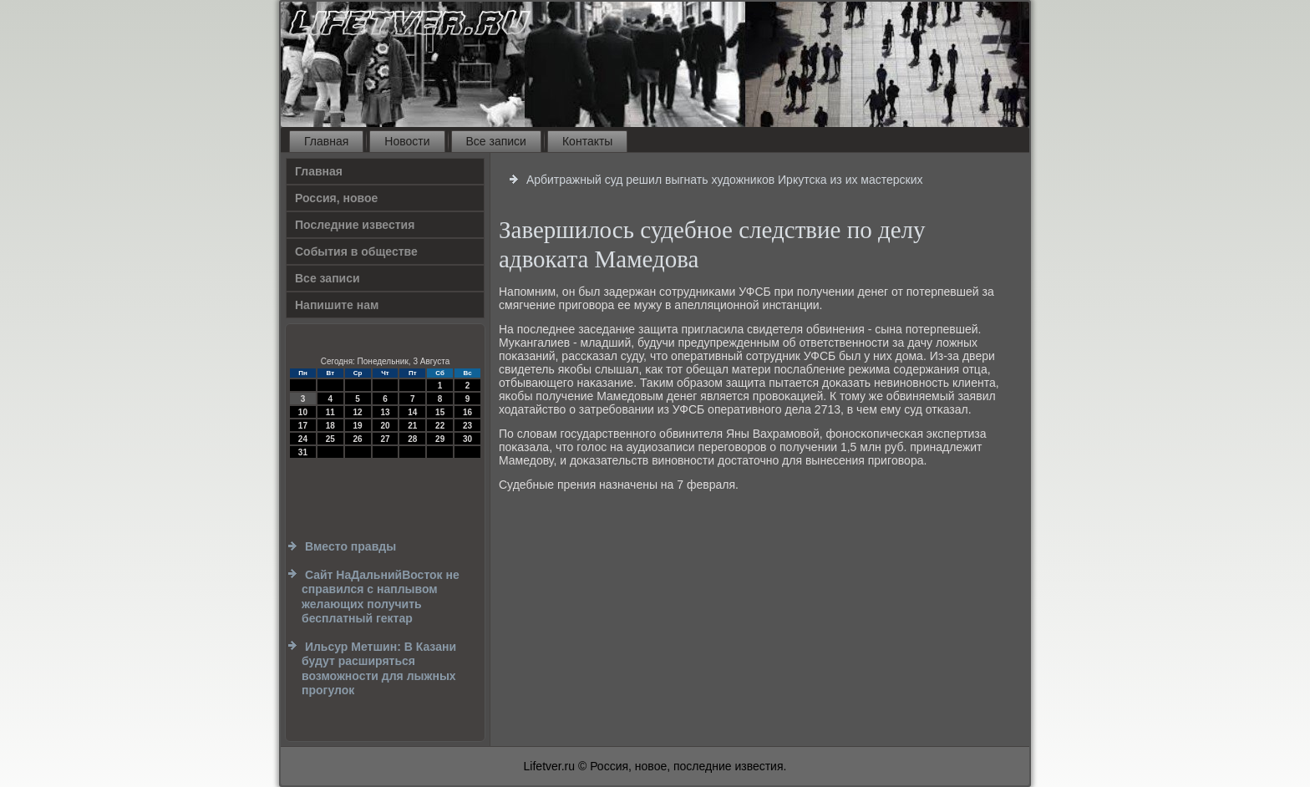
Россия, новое (336, 198)
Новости (406, 141)
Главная (326, 141)
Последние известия (354, 224)
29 (439, 439)
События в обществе (356, 251)
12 (358, 412)
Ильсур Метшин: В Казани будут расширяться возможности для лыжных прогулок (379, 669)
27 (384, 439)
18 (330, 425)
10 (302, 412)
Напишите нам (336, 305)
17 (302, 425)
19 (358, 425)
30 (467, 439)
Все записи (496, 141)
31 (302, 452)
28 (412, 439)
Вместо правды (350, 546)
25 (330, 439)
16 (467, 412)
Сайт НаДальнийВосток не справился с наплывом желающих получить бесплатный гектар (381, 597)
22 (439, 425)
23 (467, 425)
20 (384, 425)
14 (412, 412)
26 (358, 439)
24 (302, 439)
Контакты (587, 141)
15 (439, 412)
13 (384, 412)
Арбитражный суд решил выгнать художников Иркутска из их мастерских (724, 179)
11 (330, 412)
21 (412, 425)
